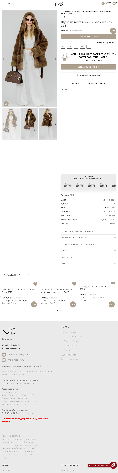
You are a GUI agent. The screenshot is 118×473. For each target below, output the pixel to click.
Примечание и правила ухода (77, 231)
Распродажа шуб (70, 359)
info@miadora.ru (13, 360)
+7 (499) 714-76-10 (11, 345)
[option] (83, 131)
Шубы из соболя (69, 341)
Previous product (62, 17)
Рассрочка (66, 257)
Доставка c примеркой (73, 238)
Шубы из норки (84, 11)
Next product (67, 17)
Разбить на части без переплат (89, 181)
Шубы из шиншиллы (71, 336)
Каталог (73, 11)
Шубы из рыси (68, 350)
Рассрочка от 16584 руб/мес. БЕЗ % (88, 84)
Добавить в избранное (90, 75)
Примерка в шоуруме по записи (78, 244)
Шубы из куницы (69, 346)
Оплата (65, 251)
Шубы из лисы (68, 355)
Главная (64, 11)
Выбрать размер (106, 42)
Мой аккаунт (67, 470)
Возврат (65, 264)
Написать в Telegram (15, 354)
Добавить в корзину (88, 67)
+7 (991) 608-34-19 (92, 60)
